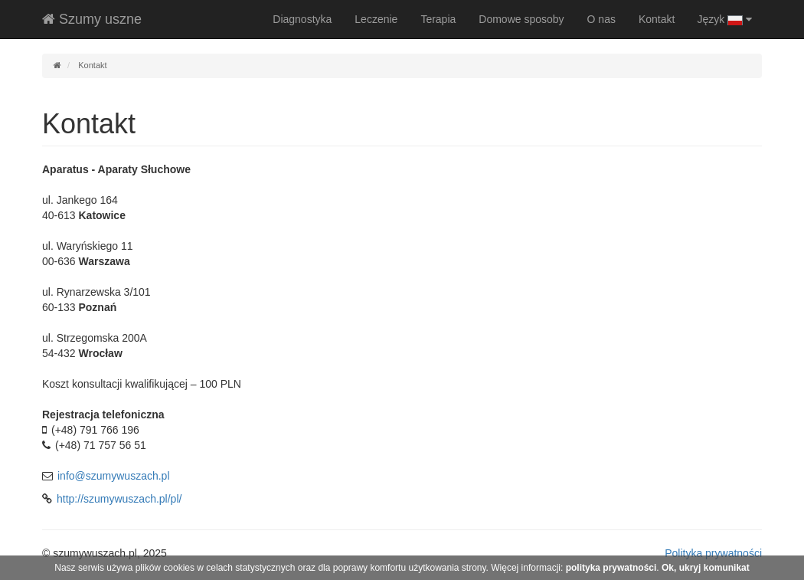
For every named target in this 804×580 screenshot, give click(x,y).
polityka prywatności (611, 567)
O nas (601, 19)
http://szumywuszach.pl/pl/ (119, 499)
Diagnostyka (302, 19)
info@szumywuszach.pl (113, 476)
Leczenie (376, 19)
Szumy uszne (92, 19)
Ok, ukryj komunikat (706, 567)
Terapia (438, 19)
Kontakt (657, 19)
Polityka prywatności (713, 553)
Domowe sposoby (521, 19)
